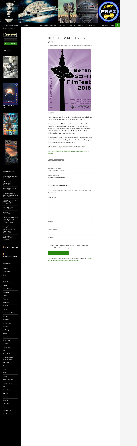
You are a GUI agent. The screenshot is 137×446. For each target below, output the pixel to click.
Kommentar (52, 197)
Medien (5, 337)
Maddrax (5, 326)
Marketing (6, 330)
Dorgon (80, 25)
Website (50, 237)
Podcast (5, 366)
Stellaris (5, 400)
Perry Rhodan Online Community (15, 25)
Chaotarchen (7, 271)
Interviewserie (7, 323)
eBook (5, 105)
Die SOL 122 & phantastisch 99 (7, 182)
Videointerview (7, 414)
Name (50, 221)
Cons (4, 275)
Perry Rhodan (62, 25)
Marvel (5, 333)
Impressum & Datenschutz (107, 25)
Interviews (6, 319)
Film (51, 160)
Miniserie (5, 343)
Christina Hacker (67, 45)
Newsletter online (8, 207)
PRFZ (4, 369)
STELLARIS (6, 403)
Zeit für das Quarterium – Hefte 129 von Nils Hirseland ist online (10, 219)
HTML (13, 105)
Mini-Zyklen (6, 340)
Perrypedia (73, 25)
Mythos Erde (6, 347)
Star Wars (6, 397)
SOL (4, 386)
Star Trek (5, 393)
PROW (5, 376)
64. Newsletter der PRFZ (10, 188)
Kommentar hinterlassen (84, 45)
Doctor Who (6, 282)
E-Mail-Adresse (53, 229)
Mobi (4, 107)
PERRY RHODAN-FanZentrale (48, 25)
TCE (4, 407)
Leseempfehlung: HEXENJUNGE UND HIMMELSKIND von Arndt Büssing (9, 228)
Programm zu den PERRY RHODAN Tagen (10, 201)
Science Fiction (59, 160)
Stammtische (6, 390)
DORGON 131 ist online (10, 176)
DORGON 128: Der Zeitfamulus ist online (9, 237)
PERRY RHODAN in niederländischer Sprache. (10, 194)
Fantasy (5, 309)
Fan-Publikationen (91, 25)
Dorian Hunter (7, 288)
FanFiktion (6, 306)
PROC (5, 373)
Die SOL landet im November (70, 169)
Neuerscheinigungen (10, 256)
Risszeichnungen (8, 379)
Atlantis (5, 268)
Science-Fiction (53, 35)
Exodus (5, 295)
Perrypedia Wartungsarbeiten (70, 176)
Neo (4, 350)
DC (4, 278)
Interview (5, 316)
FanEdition (6, 302)
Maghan (5, 212)
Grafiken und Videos (9, 312)
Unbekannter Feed (11, 247)
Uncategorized (7, 410)
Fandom (5, 299)
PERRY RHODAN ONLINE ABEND (8, 358)
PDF (9, 105)
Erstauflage (6, 292)
